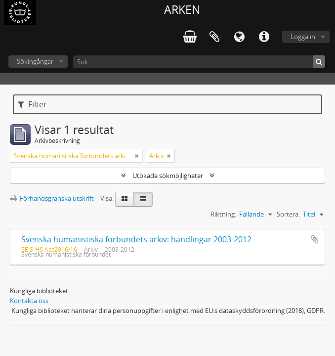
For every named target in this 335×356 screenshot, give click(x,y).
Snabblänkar (263, 37)
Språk (239, 37)
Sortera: (288, 214)
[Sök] (199, 61)
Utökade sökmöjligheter (168, 175)
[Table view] (143, 199)
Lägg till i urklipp (315, 239)
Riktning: (223, 214)
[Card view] (124, 199)
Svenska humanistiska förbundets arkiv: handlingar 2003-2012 (136, 239)
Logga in (303, 36)
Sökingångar (35, 61)
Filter (32, 104)
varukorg (189, 37)
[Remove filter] (137, 156)
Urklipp (214, 37)
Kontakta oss (29, 300)
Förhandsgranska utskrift (52, 198)
